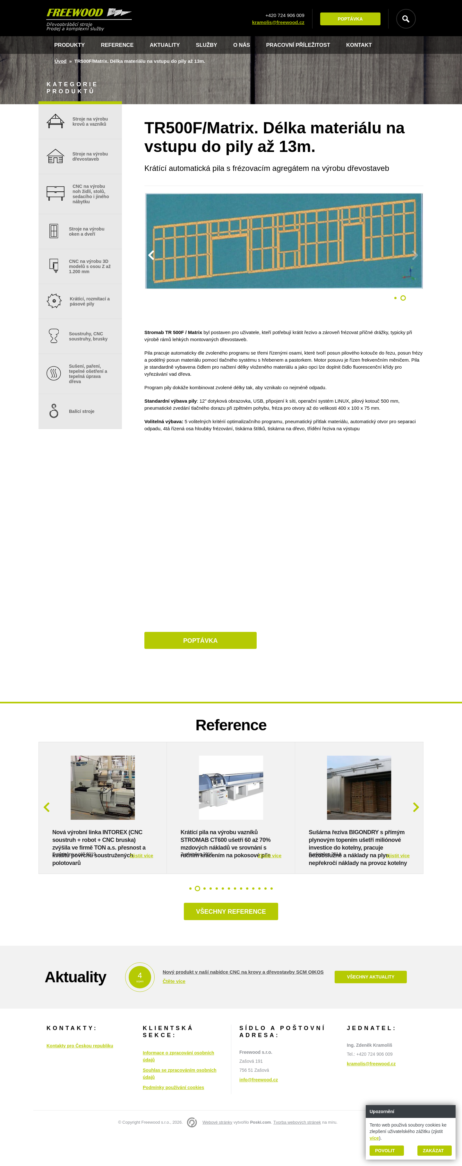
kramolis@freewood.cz (277, 22)
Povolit (385, 1150)
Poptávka (349, 18)
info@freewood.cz (258, 1111)
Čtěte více (174, 1013)
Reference (117, 45)
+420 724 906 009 (284, 15)
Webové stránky (217, 1154)
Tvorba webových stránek (297, 1154)
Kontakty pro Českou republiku (80, 1077)
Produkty (69, 45)
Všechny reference (231, 943)
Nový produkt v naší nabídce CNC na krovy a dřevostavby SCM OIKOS (243, 1004)
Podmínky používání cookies (173, 1119)
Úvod (61, 61)
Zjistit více (141, 887)
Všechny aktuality (370, 1008)
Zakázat (433, 1150)
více (374, 1138)
